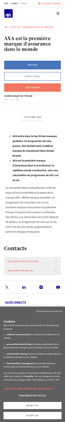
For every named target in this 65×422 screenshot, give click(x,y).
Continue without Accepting (49, 311)
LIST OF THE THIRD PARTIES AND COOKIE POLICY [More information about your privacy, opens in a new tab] (28, 388)
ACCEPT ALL (32, 415)
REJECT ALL (32, 405)
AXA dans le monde (51, 3)
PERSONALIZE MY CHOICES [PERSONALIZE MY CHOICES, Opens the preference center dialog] (32, 395)
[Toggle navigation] (58, 13)
